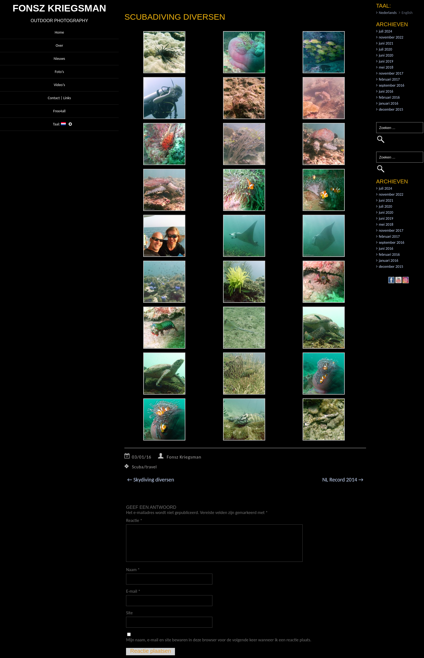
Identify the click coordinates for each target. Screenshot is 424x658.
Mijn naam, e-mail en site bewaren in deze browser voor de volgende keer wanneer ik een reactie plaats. (218, 639)
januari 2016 (388, 103)
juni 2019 (386, 61)
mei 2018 (386, 67)
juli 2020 (385, 49)
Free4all (59, 111)
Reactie (134, 520)
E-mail (133, 591)
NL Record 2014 (342, 479)
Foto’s (59, 71)
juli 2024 (385, 31)
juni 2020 (386, 55)
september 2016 (391, 85)
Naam (133, 569)
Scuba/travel (144, 466)
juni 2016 (386, 91)
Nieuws (59, 58)
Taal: (59, 124)
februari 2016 (389, 97)
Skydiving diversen (150, 479)
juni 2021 (386, 43)
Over (59, 45)
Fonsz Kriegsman (184, 457)
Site (129, 612)
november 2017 (391, 73)
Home (59, 32)
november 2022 (391, 37)
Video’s (59, 85)
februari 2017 (389, 79)
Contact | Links (59, 98)
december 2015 (391, 109)
